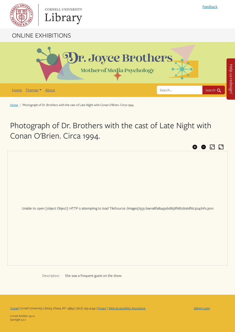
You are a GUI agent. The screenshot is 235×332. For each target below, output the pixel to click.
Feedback (210, 6)
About (50, 90)
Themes (31, 90)
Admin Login (202, 308)
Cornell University (21, 15)
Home (17, 90)
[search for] (180, 90)
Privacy (101, 308)
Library (63, 15)
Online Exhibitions (41, 35)
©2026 (14, 308)
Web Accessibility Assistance (127, 308)
